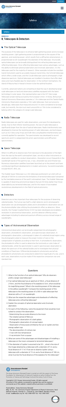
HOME (54, 1)
